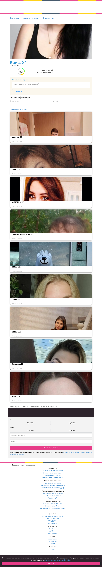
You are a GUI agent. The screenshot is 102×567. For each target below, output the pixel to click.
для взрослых (53, 523)
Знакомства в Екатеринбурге (52, 477)
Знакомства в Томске (52, 475)
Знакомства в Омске (52, 506)
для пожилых (53, 533)
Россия (52, 549)
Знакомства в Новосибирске (52, 471)
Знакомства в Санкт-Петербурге (53, 485)
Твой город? (52, 498)
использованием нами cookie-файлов (58, 560)
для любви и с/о (53, 518)
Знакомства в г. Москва (18, 109)
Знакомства (14, 18)
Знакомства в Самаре (53, 496)
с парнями (53, 541)
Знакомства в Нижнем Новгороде (52, 508)
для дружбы (52, 521)
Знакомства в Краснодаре (52, 473)
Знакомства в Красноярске (53, 493)
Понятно (51, 563)
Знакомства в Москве (53, 483)
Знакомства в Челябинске (52, 504)
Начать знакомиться (51, 448)
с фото (52, 543)
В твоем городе (48, 18)
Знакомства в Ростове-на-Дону (52, 488)
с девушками (53, 539)
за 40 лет (52, 529)
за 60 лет (52, 531)
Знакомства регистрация (31, 18)
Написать (19, 91)
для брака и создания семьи (52, 516)
